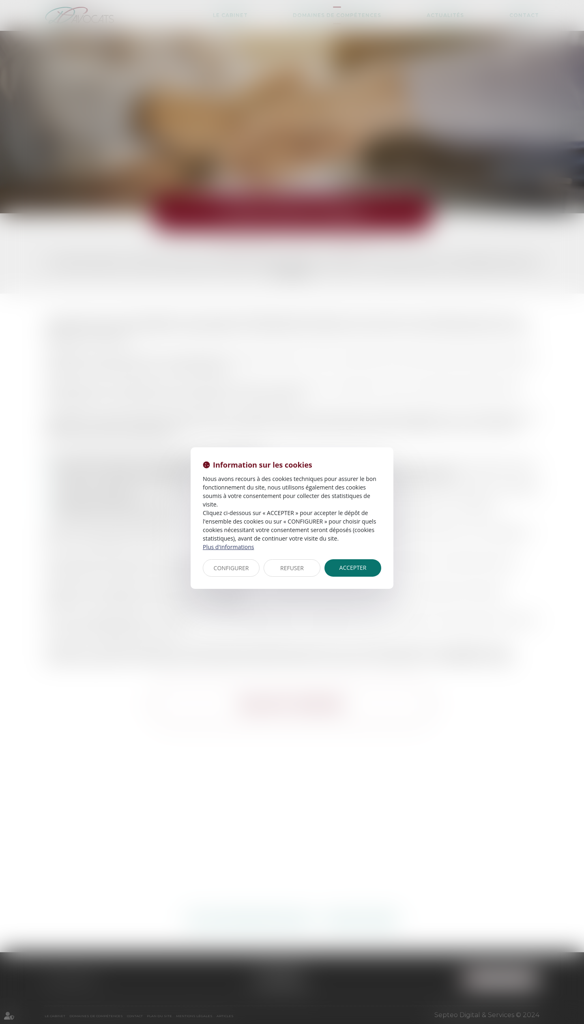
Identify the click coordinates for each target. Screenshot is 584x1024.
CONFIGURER (231, 568)
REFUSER (292, 568)
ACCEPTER (353, 567)
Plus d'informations (228, 547)
